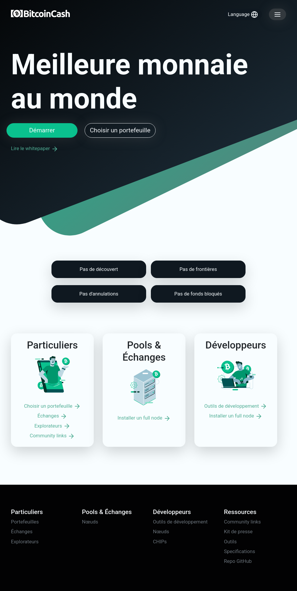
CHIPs (160, 542)
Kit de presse (238, 531)
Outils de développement (235, 406)
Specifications (239, 551)
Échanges (52, 416)
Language (243, 14)
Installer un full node (143, 418)
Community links (52, 436)
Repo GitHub (238, 561)
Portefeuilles (25, 522)
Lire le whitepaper (34, 148)
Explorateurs (52, 426)
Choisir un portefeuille (120, 130)
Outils (230, 542)
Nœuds (90, 522)
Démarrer (42, 130)
